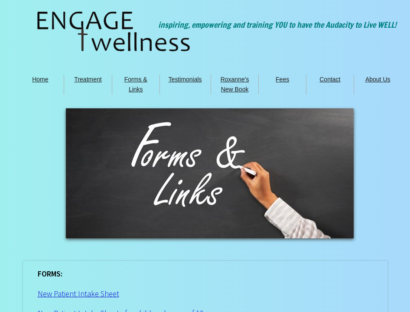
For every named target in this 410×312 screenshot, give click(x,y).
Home (40, 79)
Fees (282, 79)
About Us (377, 79)
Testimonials (185, 79)
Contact (329, 79)
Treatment (87, 79)
